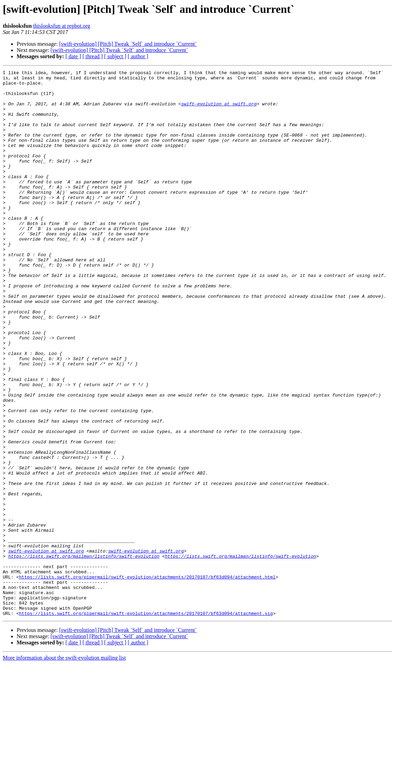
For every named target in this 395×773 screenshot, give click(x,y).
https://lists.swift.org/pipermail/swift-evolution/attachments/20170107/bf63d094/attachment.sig (146, 722)
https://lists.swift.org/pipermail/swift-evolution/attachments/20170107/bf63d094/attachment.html (147, 679)
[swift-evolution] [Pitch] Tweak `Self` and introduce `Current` (128, 44)
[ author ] (138, 56)
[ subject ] (115, 56)
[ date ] (73, 56)
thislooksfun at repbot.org (61, 26)
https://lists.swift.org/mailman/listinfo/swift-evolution (84, 654)
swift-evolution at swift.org (219, 111)
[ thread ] (92, 56)
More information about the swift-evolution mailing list (64, 767)
